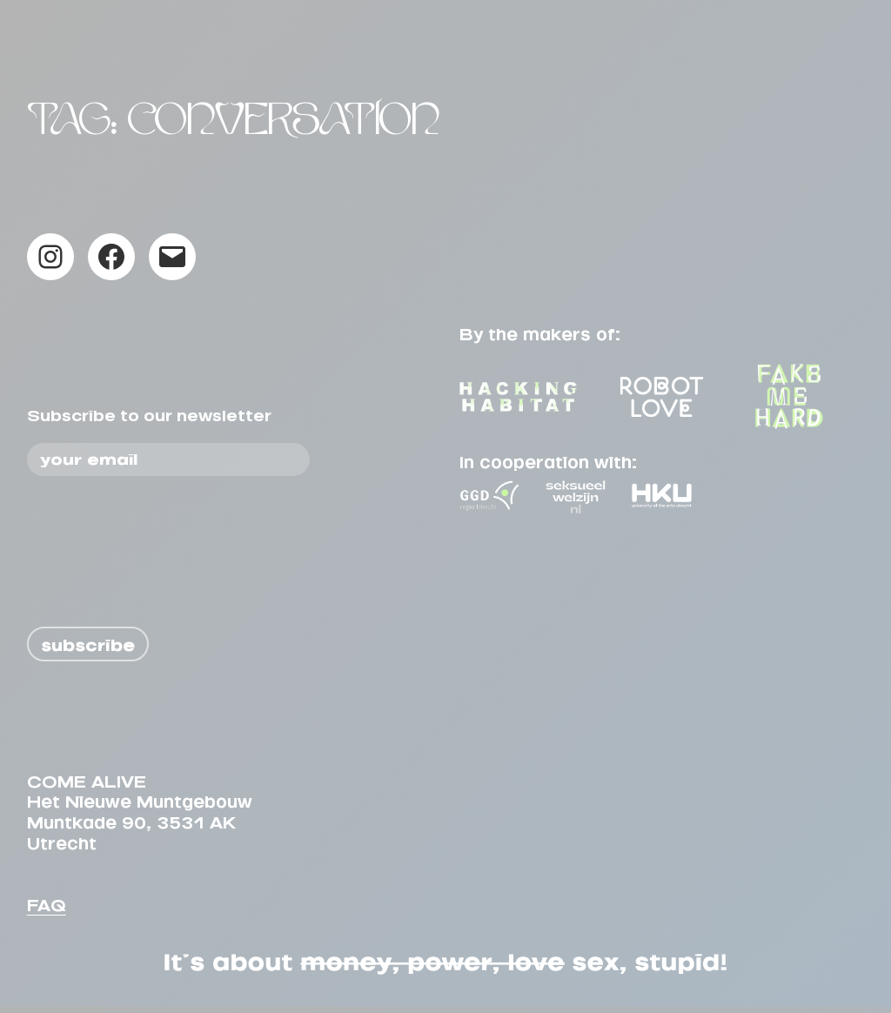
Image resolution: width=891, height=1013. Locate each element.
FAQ (46, 908)
